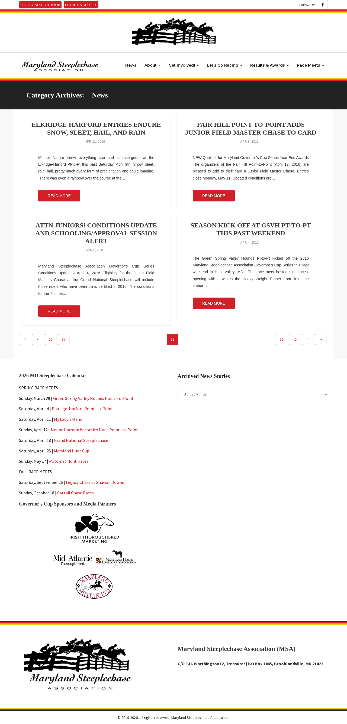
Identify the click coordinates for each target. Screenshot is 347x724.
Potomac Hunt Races (68, 461)
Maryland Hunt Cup (71, 451)
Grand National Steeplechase (81, 440)
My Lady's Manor (69, 419)
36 (51, 339)
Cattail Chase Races (75, 492)
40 (295, 339)
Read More (59, 196)
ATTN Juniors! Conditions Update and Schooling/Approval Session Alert (96, 233)
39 (282, 339)
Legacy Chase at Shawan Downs (95, 482)
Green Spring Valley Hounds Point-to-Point (93, 398)
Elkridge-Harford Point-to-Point (82, 409)
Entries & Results (81, 5)
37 (64, 339)
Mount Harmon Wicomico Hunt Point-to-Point (94, 429)
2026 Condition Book (40, 5)
